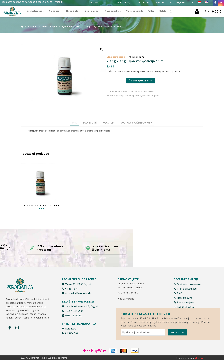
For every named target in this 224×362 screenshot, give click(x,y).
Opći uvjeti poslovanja (187, 285)
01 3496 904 (70, 334)
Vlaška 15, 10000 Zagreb (76, 285)
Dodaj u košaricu (142, 80)
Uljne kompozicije (116, 56)
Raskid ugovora (184, 307)
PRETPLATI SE (177, 339)
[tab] (110, 123)
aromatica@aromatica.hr (77, 294)
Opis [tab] (70, 122)
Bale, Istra (69, 329)
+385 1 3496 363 (72, 316)
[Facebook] (215, 3)
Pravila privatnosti (185, 289)
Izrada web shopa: (185, 359)
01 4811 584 (70, 289)
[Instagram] (221, 3)
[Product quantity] (116, 81)
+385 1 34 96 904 (72, 311)
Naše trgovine (183, 298)
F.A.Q (178, 294)
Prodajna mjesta (184, 303)
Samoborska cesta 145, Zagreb (80, 307)
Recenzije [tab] (88, 122)
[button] (101, 49)
